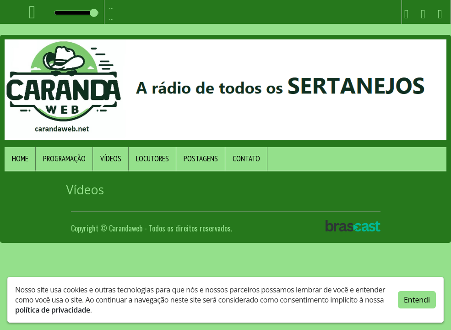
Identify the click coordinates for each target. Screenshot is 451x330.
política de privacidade (52, 310)
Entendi (417, 300)
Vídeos (110, 159)
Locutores (152, 159)
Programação (64, 159)
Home (20, 159)
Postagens (201, 159)
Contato (246, 159)
